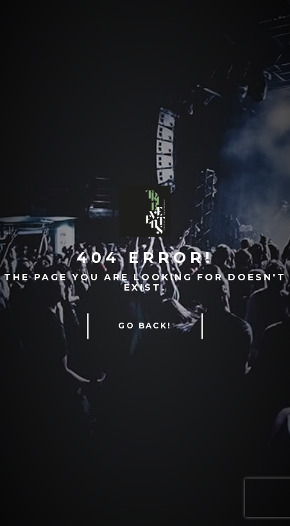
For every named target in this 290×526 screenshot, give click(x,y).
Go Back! (144, 326)
